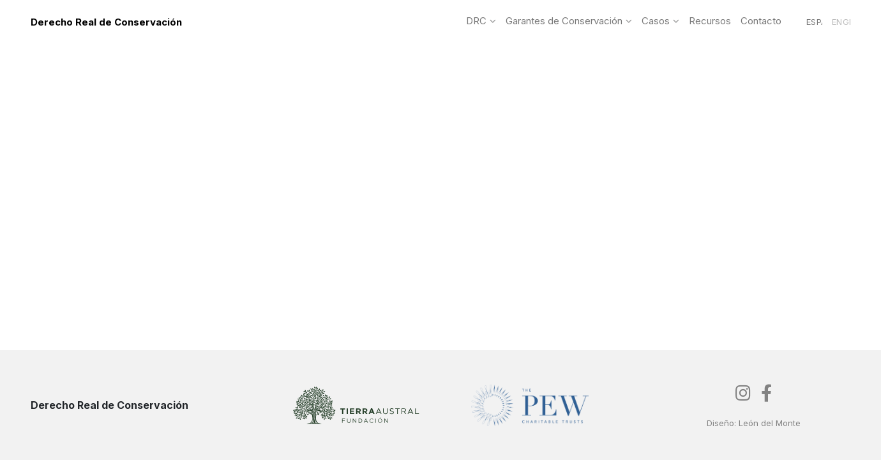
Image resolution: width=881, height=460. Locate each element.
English (841, 22)
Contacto (761, 21)
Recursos (710, 21)
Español (814, 22)
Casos (656, 21)
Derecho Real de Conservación (106, 22)
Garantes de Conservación (564, 21)
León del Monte (770, 423)
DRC (476, 21)
